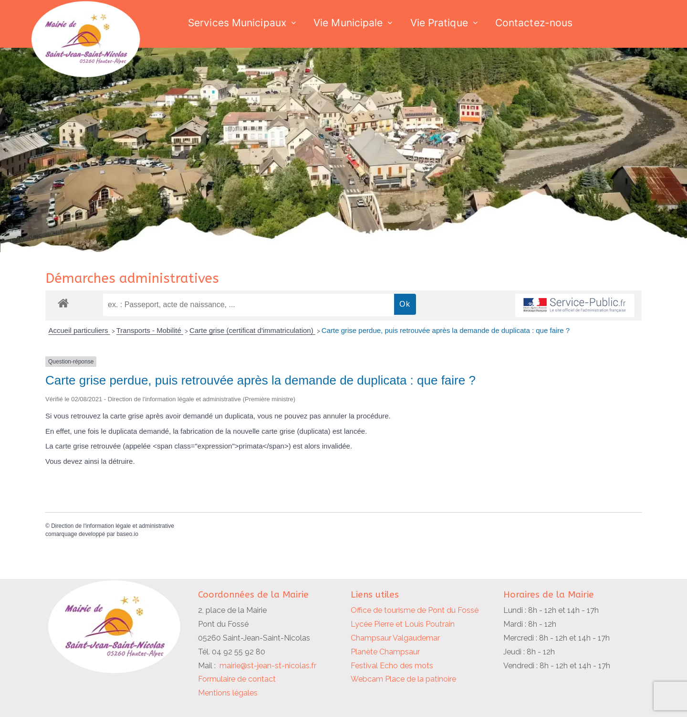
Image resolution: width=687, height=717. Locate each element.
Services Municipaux (237, 23)
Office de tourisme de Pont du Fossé (415, 610)
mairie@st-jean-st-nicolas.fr (267, 665)
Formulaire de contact (237, 679)
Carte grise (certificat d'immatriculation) (252, 330)
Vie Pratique (439, 23)
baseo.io (127, 534)
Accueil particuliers (79, 330)
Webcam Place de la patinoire (403, 679)
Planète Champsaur (385, 651)
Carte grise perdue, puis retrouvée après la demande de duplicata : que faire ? (446, 330)
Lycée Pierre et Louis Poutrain (403, 624)
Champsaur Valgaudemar (395, 637)
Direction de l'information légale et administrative (112, 526)
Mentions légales (228, 692)
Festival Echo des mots (392, 665)
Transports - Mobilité (149, 330)
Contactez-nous (533, 23)
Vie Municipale (348, 23)
